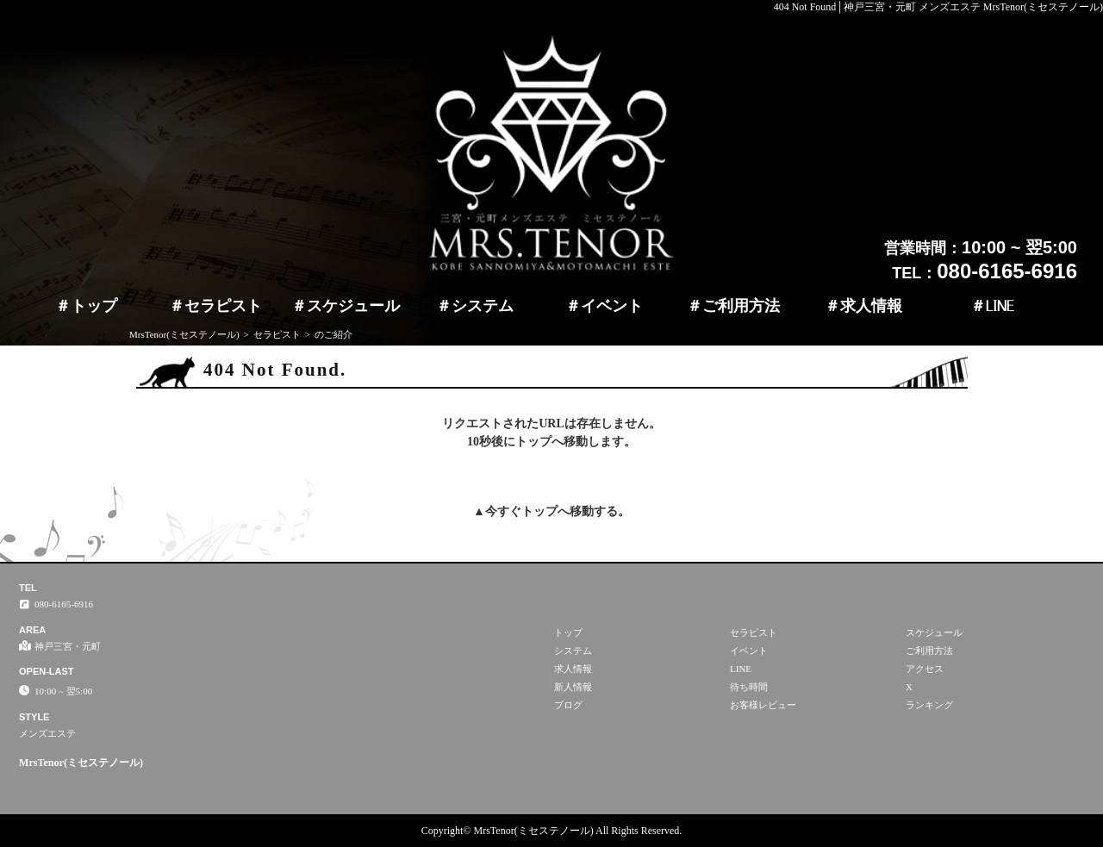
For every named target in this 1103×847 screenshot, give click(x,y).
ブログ (568, 705)
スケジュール (353, 305)
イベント (612, 305)
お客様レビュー (763, 705)
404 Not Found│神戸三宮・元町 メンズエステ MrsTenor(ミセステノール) (938, 7)
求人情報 (871, 305)
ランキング (929, 705)
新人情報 (573, 687)
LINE (1000, 305)
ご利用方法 (741, 305)
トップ (94, 305)
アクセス (925, 668)
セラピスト (223, 305)
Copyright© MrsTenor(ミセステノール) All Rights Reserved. (551, 831)
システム (483, 305)
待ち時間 (749, 687)
